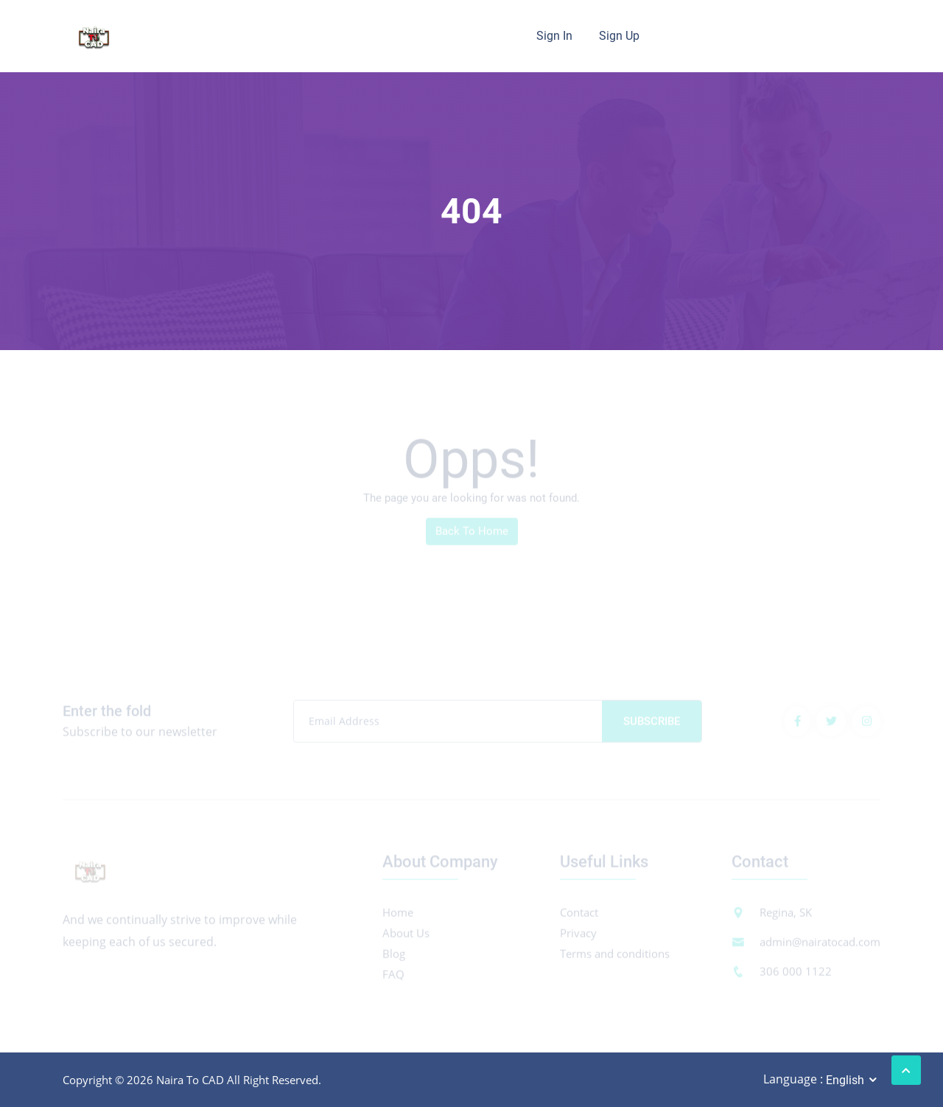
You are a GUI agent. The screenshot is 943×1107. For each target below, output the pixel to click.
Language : (793, 1079)
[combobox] (852, 1080)
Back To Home (471, 533)
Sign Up (619, 36)
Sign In (554, 36)
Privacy (578, 935)
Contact (579, 914)
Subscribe (651, 723)
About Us (406, 935)
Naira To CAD (190, 1079)
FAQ (393, 976)
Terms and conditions (615, 956)
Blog (393, 956)
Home (397, 914)
